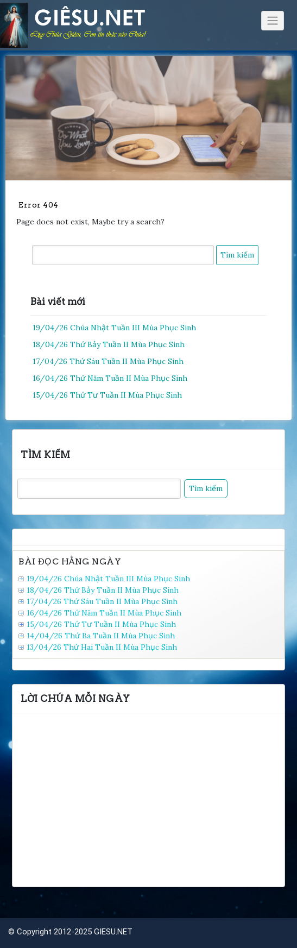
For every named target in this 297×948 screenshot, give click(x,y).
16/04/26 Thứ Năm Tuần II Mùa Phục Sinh (110, 378)
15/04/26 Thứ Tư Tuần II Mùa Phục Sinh (107, 395)
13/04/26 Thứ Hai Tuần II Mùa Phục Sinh (102, 647)
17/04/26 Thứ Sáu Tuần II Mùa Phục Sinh (108, 361)
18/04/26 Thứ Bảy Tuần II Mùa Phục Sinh (109, 344)
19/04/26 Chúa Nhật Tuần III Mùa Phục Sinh (114, 327)
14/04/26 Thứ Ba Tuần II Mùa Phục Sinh (101, 636)
